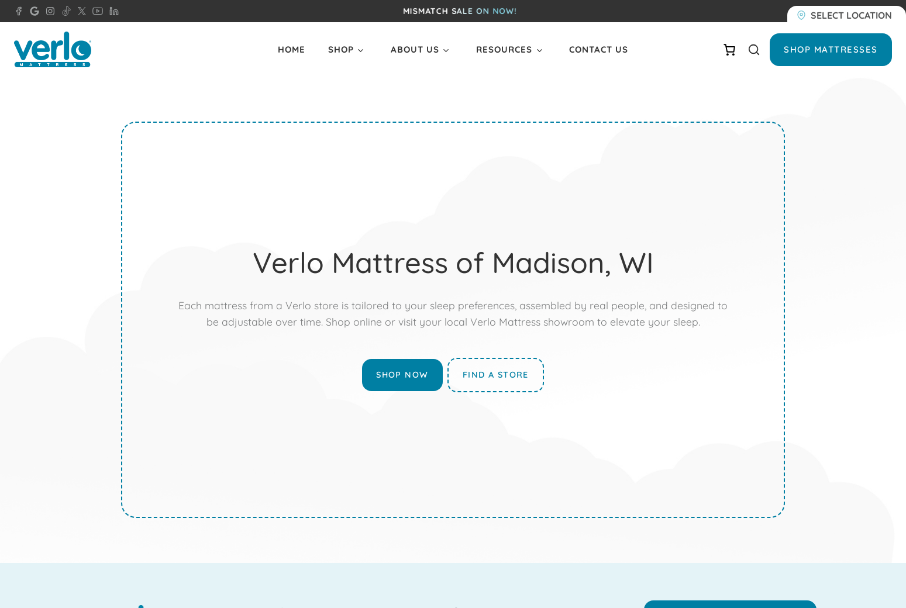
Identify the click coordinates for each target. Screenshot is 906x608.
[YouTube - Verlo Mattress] (95, 11)
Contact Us (598, 49)
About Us (415, 49)
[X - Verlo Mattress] (79, 11)
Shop (341, 49)
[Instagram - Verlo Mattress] (48, 11)
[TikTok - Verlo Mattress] (64, 11)
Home (291, 49)
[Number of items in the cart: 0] (729, 49)
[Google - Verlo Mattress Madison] (32, 11)
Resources (504, 49)
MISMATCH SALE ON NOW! (460, 11)
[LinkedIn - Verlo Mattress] (112, 11)
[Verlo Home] (52, 49)
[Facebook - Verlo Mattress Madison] (18, 11)
